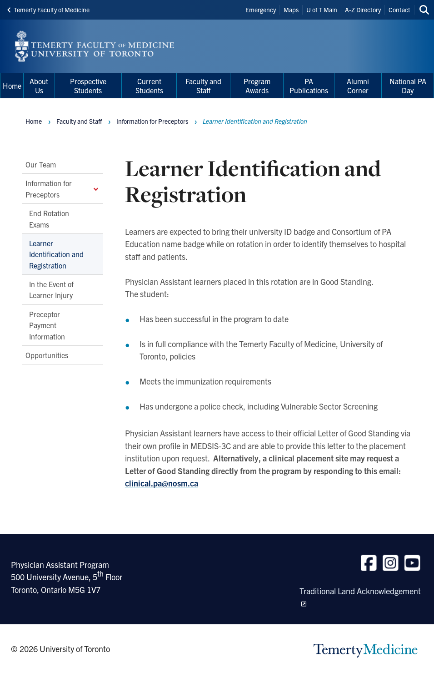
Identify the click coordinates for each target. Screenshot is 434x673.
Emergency (260, 9)
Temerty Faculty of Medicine (48, 9)
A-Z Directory (363, 9)
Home (33, 121)
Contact (399, 9)
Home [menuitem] (12, 85)
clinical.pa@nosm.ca (161, 483)
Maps (291, 9)
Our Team (40, 164)
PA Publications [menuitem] (308, 85)
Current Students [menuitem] (149, 85)
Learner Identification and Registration (56, 254)
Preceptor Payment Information (47, 325)
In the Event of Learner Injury (51, 289)
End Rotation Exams (49, 218)
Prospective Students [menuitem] (88, 85)
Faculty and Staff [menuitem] (203, 85)
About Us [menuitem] (39, 85)
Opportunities (46, 354)
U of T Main (321, 9)
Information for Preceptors (62, 188)
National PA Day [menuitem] (407, 85)
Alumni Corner (358, 85)
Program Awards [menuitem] (257, 85)
